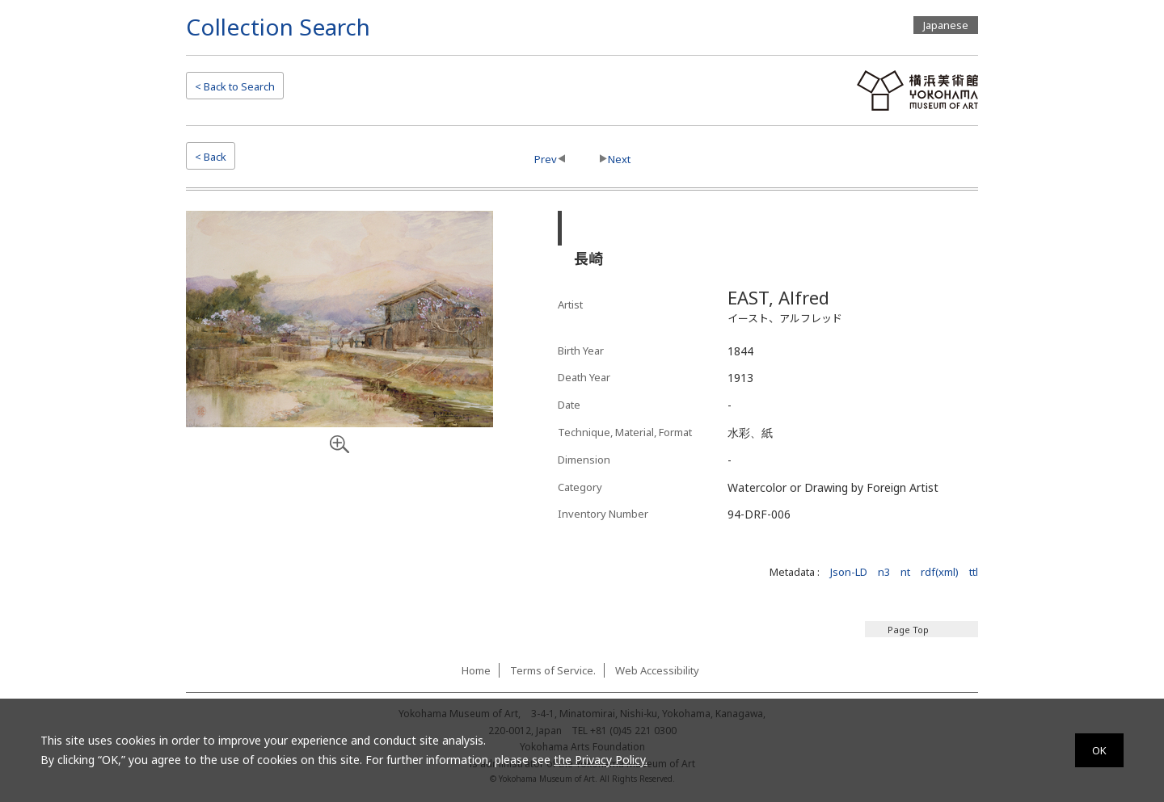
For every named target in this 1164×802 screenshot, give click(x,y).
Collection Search (278, 26)
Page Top (908, 630)
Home (476, 670)
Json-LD (848, 572)
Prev (545, 159)
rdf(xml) (940, 572)
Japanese (945, 25)
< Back (210, 156)
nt (905, 572)
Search (235, 86)
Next (619, 159)
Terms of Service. (553, 670)
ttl (973, 572)
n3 (884, 572)
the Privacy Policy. (600, 759)
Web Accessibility (657, 670)
